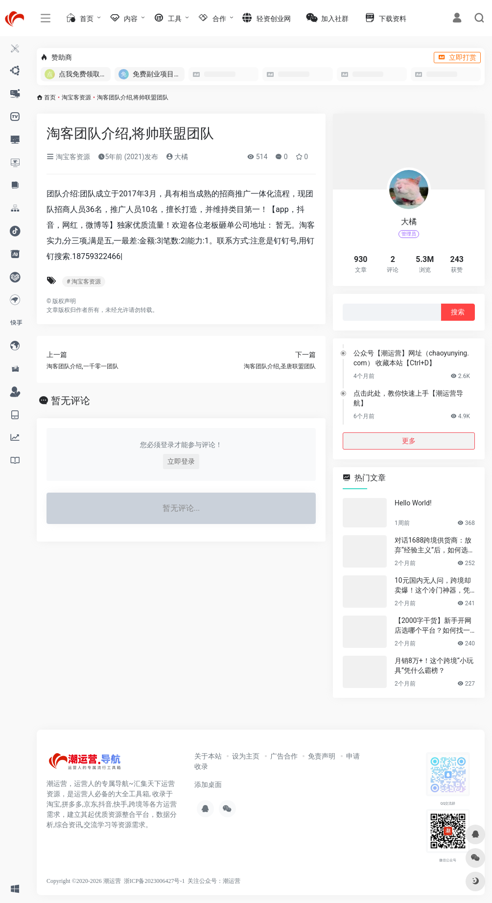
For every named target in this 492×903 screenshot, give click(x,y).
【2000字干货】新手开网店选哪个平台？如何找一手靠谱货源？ (433, 626)
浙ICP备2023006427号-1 (154, 881)
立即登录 (181, 461)
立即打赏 (457, 57)
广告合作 (284, 756)
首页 (50, 97)
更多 (409, 441)
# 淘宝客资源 (84, 281)
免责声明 (321, 756)
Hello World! (413, 503)
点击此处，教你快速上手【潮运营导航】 (408, 398)
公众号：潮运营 (219, 881)
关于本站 (208, 756)
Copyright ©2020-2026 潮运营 (84, 881)
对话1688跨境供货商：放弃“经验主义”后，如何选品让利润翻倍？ (435, 545)
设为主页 (245, 756)
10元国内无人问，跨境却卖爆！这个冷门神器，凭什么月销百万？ (433, 585)
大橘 (177, 157)
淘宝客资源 (76, 97)
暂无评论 (70, 400)
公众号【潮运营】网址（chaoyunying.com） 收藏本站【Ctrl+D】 (411, 358)
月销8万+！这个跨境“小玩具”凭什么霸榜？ (434, 665)
